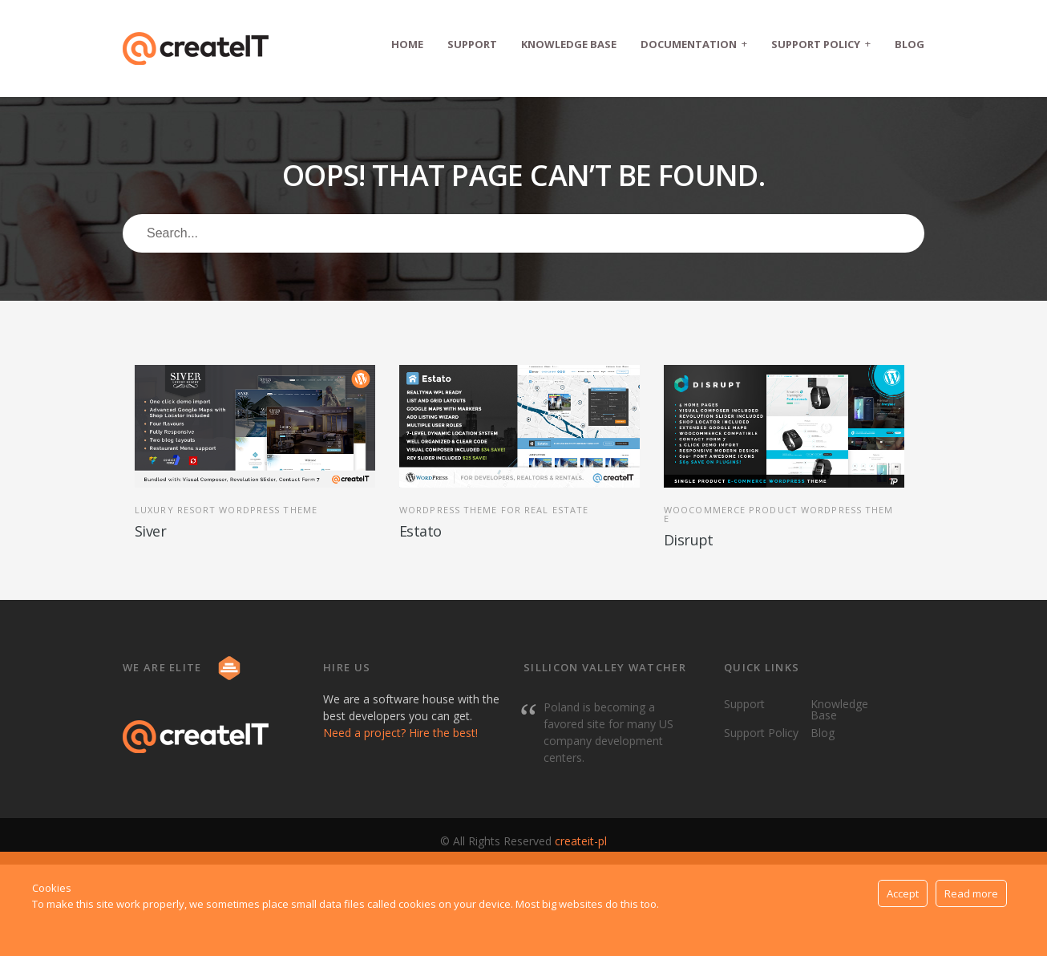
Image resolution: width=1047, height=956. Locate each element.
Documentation (694, 43)
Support (472, 44)
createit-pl (581, 841)
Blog (909, 44)
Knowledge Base (568, 44)
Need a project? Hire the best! (400, 732)
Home (407, 44)
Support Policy (821, 43)
